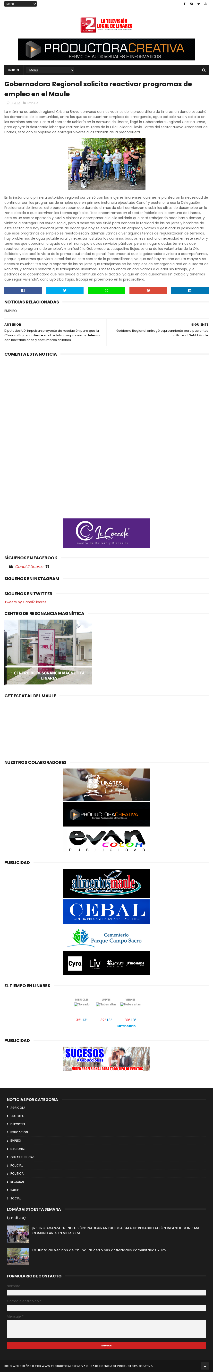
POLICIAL (16, 1165)
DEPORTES (17, 1124)
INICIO (13, 70)
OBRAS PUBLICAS (22, 1157)
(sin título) (16, 1217)
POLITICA (17, 1173)
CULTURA (17, 1116)
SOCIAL (15, 1198)
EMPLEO (32, 103)
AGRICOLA (17, 1108)
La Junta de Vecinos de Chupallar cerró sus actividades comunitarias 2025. (99, 1250)
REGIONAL (17, 1182)
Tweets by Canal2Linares (25, 602)
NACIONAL (17, 1149)
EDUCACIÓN (19, 1132)
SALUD (14, 1190)
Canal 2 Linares (29, 566)
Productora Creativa (135, 1366)
